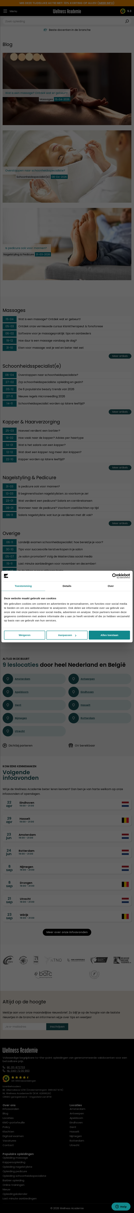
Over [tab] (111, 585)
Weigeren (24, 635)
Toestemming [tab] (23, 585)
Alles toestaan (109, 635)
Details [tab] (67, 585)
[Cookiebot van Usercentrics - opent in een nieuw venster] (114, 576)
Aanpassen (67, 635)
